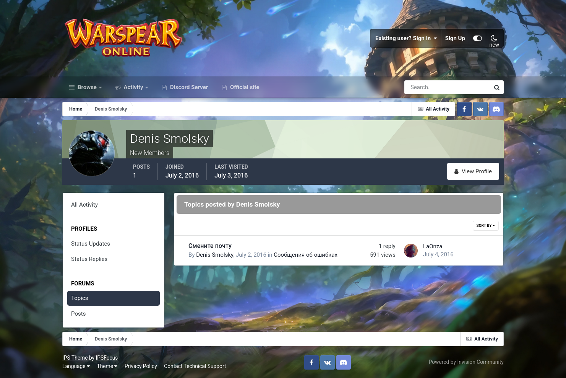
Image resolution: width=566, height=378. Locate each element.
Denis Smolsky (214, 254)
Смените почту (210, 245)
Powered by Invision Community (466, 362)
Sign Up (455, 38)
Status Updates (90, 243)
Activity (133, 87)
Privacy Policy (141, 366)
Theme (107, 366)
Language (76, 366)
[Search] (420, 87)
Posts (78, 313)
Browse (87, 87)
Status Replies (89, 259)
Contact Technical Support (195, 366)
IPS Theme (75, 358)
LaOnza (432, 246)
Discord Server (188, 87)
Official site (244, 87)
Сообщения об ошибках (305, 254)
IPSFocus (107, 358)
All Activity (84, 204)
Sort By (486, 225)
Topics (79, 298)
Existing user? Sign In (406, 38)
